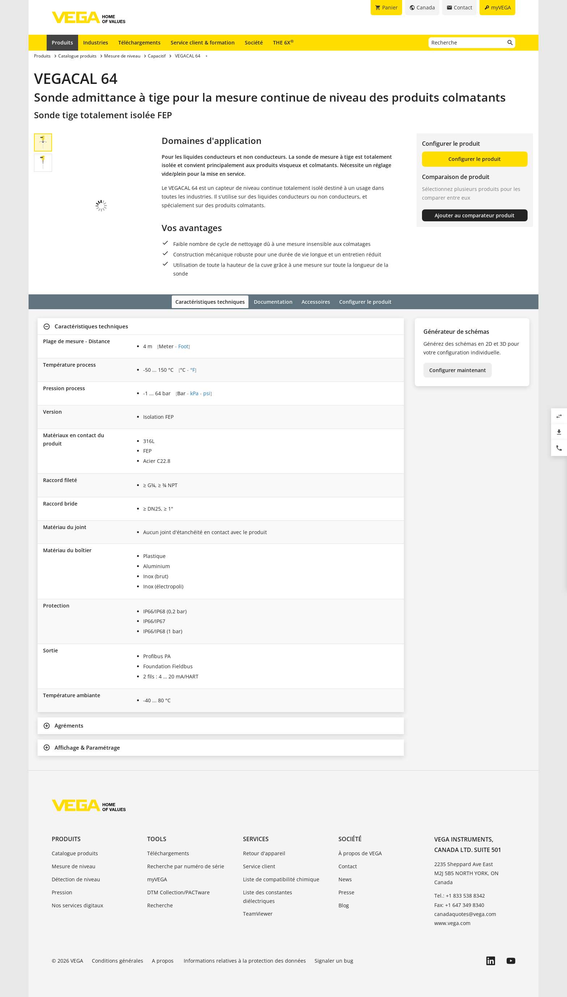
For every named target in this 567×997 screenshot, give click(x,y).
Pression (62, 891)
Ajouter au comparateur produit (475, 215)
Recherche (160, 904)
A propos (163, 959)
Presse (346, 891)
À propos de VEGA (360, 852)
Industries (95, 42)
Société (254, 42)
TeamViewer (258, 912)
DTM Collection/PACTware (178, 891)
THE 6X (283, 42)
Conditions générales (117, 959)
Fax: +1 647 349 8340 (459, 903)
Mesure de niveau (73, 865)
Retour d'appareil (264, 852)
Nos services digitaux (77, 904)
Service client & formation (203, 42)
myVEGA (157, 878)
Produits (62, 42)
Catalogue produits (75, 852)
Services (256, 838)
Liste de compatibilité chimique (281, 878)
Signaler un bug (334, 959)
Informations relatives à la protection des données (245, 959)
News (345, 878)
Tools (156, 838)
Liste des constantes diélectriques (267, 895)
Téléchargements (139, 42)
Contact (347, 865)
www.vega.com (452, 922)
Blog (343, 904)
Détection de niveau (76, 878)
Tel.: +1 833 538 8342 (459, 894)
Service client (259, 865)
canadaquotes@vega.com (465, 912)
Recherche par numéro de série (185, 865)
